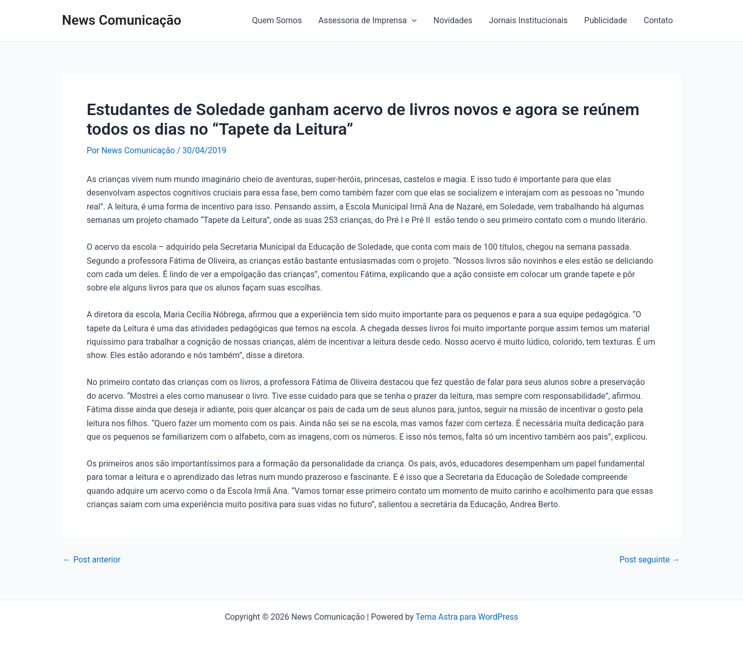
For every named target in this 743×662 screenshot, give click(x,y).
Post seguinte (649, 560)
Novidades (453, 20)
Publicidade (605, 20)
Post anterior (92, 560)
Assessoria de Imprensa (367, 20)
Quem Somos (277, 20)
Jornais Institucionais (528, 20)
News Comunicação (121, 20)
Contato (658, 20)
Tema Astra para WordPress (466, 617)
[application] (412, 20)
